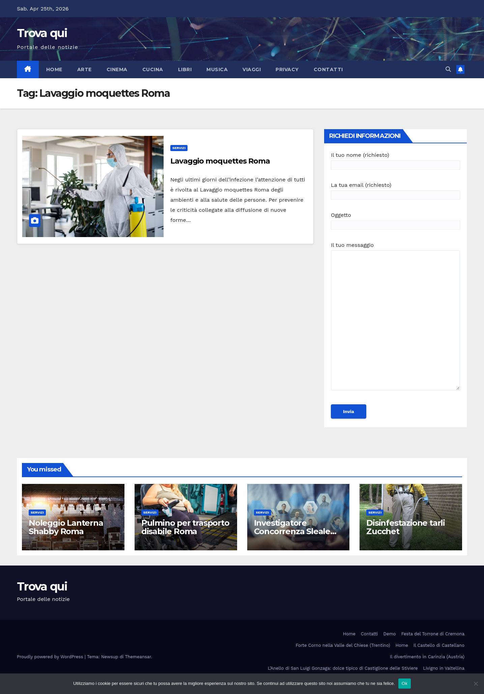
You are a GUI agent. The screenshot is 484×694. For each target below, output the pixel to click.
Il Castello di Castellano (439, 645)
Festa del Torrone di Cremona (432, 633)
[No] (475, 683)
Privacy (287, 69)
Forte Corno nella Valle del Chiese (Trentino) (343, 645)
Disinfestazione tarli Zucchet (405, 527)
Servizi (179, 148)
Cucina (152, 69)
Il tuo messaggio (395, 319)
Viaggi (252, 69)
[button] (448, 69)
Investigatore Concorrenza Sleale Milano (292, 531)
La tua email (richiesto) (395, 190)
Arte (84, 69)
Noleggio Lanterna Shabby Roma (66, 527)
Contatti (328, 69)
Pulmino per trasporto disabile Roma (185, 527)
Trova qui (42, 33)
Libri (185, 69)
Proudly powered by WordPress (51, 656)
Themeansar (138, 656)
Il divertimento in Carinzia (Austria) (427, 656)
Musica (217, 69)
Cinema (117, 69)
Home (54, 69)
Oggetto (395, 220)
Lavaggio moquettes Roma (220, 161)
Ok (404, 683)
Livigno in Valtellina (443, 668)
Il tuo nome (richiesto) (395, 160)
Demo (389, 633)
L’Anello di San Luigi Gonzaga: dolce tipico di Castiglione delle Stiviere (343, 668)
